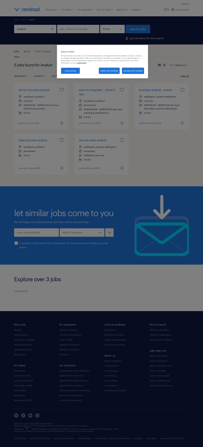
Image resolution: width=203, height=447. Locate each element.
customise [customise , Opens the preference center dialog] (70, 70)
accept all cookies (133, 70)
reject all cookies (109, 70)
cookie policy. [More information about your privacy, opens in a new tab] (82, 63)
